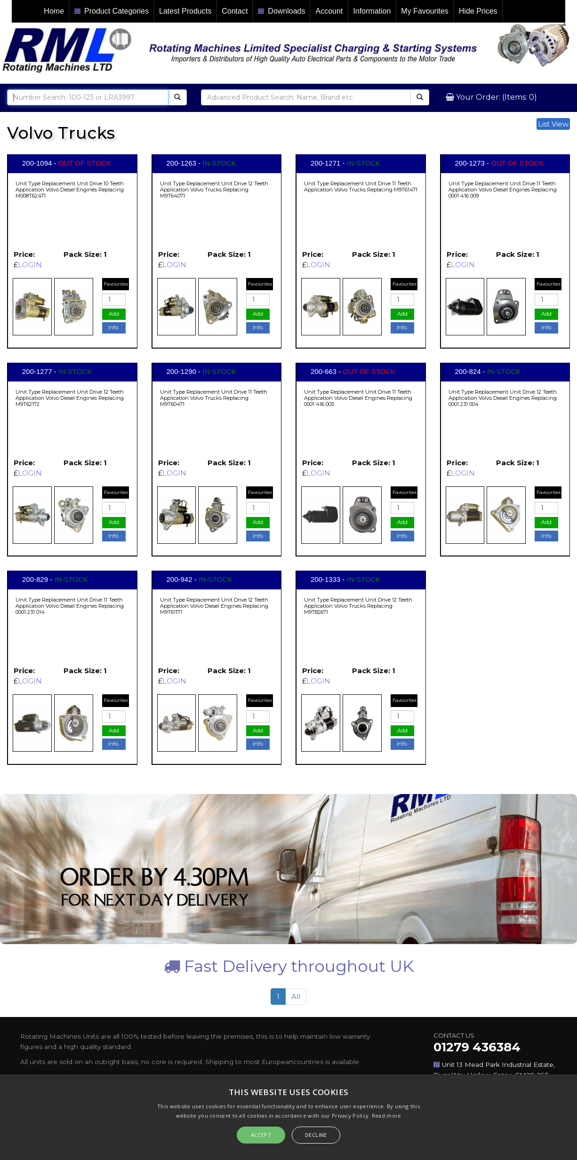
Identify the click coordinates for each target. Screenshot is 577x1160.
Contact (235, 11)
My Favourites (424, 11)
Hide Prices (478, 11)
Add (114, 313)
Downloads (281, 11)
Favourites (116, 284)
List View (553, 123)
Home (54, 11)
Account (329, 11)
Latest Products (185, 11)
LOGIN (30, 264)
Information (372, 11)
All (295, 996)
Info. (113, 327)
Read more (386, 1115)
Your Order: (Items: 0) (495, 97)
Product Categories (111, 11)
